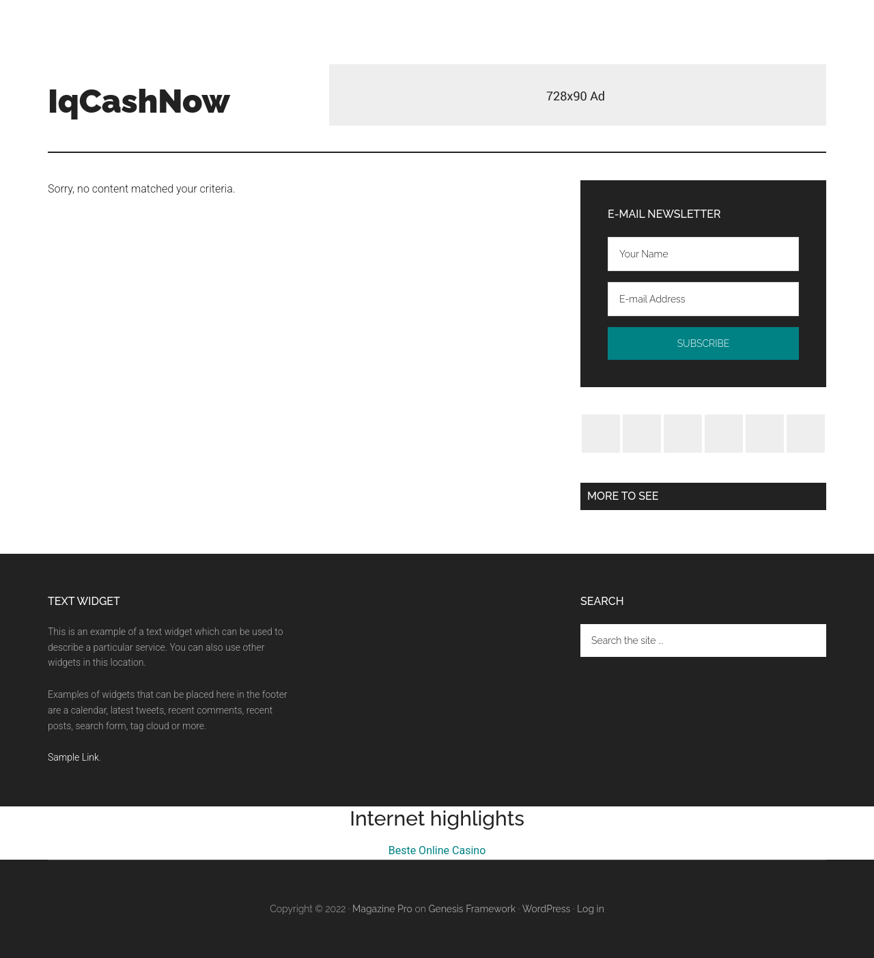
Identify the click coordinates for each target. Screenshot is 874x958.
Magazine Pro (382, 908)
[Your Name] (703, 254)
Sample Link (73, 757)
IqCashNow (139, 101)
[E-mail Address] (703, 299)
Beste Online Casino (437, 850)
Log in (590, 908)
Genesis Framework (472, 908)
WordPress (546, 908)
